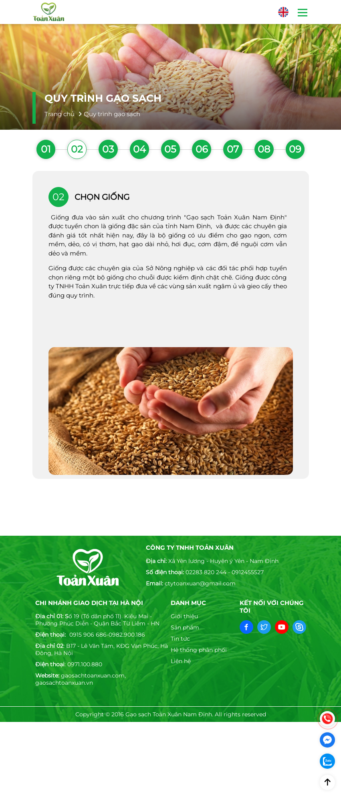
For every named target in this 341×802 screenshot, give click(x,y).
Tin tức (180, 638)
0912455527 (248, 572)
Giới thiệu (184, 616)
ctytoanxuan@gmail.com (200, 583)
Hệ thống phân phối (199, 649)
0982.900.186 (127, 634)
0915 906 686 (88, 634)
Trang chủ (59, 114)
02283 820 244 (206, 572)
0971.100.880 (84, 664)
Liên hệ (181, 661)
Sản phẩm (185, 627)
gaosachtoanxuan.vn (64, 682)
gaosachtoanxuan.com (93, 675)
